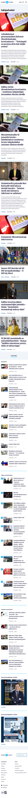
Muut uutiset (4, 772)
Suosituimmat (18, 766)
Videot (2, 777)
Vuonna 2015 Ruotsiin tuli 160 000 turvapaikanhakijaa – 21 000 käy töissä (12, 271)
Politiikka (3, 62)
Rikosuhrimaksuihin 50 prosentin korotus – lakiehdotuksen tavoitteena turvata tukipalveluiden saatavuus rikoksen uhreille (12, 140)
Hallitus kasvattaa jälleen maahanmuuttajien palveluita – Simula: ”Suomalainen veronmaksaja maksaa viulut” (13, 306)
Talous (7, 62)
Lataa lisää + (14, 355)
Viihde (2, 781)
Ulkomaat (7, 277)
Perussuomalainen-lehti (20, 772)
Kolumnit (3, 779)
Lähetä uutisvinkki (19, 770)
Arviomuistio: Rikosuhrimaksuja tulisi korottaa (13, 238)
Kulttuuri (3, 775)
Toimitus (17, 768)
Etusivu (16, 764)
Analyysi (3, 768)
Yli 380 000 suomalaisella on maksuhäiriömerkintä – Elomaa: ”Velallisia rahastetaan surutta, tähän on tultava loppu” (14, 342)
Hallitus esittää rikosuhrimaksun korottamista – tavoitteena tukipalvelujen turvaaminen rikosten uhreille (13, 91)
